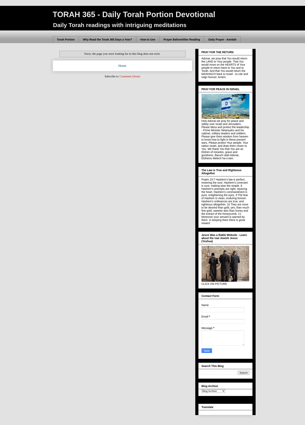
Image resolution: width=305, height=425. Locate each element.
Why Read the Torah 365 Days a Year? (107, 39)
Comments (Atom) (130, 76)
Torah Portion (66, 39)
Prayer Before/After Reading (182, 39)
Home (122, 66)
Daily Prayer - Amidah (222, 39)
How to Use (147, 39)
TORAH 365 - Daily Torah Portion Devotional (134, 14)
